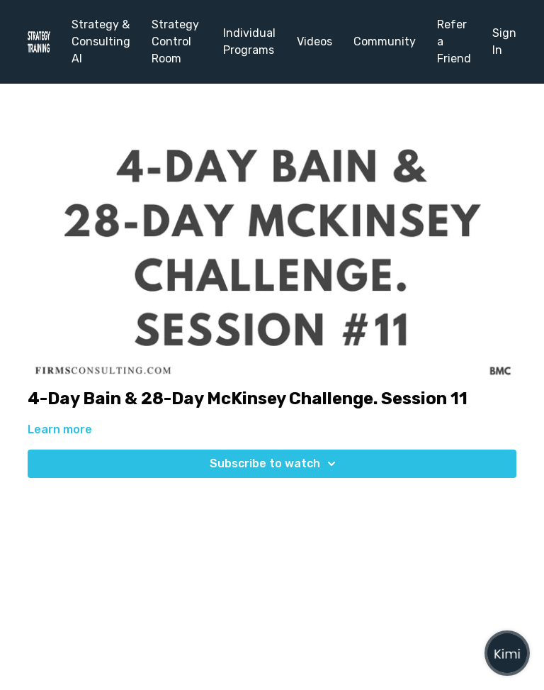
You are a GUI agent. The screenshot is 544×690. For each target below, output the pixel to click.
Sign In (504, 41)
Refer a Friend (454, 41)
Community (384, 41)
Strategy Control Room (175, 41)
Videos (314, 41)
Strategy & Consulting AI (101, 41)
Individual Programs (249, 41)
